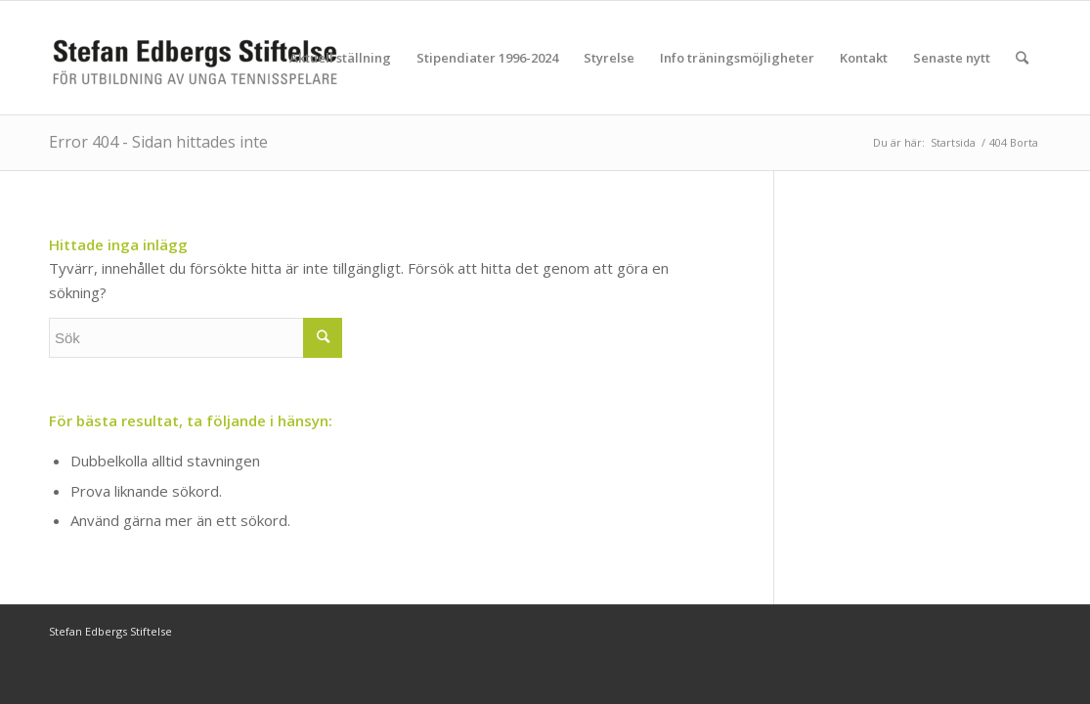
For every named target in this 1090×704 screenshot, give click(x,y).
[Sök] (1022, 57)
